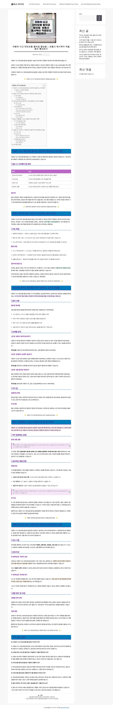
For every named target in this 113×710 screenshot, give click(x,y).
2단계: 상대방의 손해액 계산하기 (25, 110)
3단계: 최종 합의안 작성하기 (24, 111)
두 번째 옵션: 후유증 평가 (23, 137)
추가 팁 (18, 113)
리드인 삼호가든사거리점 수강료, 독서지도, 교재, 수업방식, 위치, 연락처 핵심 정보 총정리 (90, 57)
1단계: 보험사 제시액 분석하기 (25, 108)
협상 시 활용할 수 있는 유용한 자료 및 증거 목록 (26, 119)
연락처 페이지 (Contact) (49, 4)
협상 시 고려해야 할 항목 (22, 90)
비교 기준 (18, 132)
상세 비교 (18, 134)
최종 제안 (20, 142)
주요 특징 (18, 95)
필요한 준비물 (21, 104)
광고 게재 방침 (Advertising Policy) (90, 4)
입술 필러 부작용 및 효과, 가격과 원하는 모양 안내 (42, 697)
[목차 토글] (43, 85)
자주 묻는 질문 (17, 144)
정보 (41, 695)
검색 (80, 14)
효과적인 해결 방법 (21, 124)
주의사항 (20, 117)
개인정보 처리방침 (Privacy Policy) (68, 4)
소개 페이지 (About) (34, 4)
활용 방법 (20, 97)
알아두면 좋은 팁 (22, 99)
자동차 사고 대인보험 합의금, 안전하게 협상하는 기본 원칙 (29, 88)
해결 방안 (20, 126)
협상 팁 (20, 91)
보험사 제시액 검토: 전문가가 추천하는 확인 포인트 (27, 93)
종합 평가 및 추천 (20, 139)
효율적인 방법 (21, 115)
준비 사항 (18, 103)
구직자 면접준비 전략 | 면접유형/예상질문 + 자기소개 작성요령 (42, 698)
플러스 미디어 (17, 4)
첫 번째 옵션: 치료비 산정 (23, 135)
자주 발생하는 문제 (21, 121)
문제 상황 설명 (21, 122)
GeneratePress (65, 707)
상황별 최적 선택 (22, 141)
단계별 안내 (19, 106)
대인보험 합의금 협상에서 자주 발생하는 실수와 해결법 (28, 101)
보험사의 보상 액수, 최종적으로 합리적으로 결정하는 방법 (29, 130)
